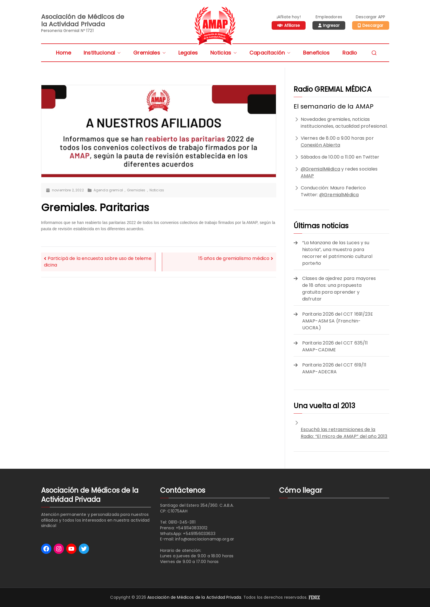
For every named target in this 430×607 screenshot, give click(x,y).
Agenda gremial (108, 190)
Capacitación (269, 52)
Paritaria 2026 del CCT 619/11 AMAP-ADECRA (334, 368)
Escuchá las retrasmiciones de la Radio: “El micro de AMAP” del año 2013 (344, 433)
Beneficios (316, 52)
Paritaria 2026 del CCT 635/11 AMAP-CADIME (335, 346)
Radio (349, 52)
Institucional (102, 52)
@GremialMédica (320, 169)
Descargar (372, 25)
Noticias (223, 52)
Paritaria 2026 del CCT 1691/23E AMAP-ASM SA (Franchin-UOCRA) (337, 321)
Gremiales (149, 52)
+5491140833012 (191, 528)
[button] (118, 52)
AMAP (307, 176)
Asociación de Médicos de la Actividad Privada (194, 597)
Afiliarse (292, 25)
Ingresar (331, 25)
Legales (188, 52)
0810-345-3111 (181, 522)
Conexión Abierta (320, 145)
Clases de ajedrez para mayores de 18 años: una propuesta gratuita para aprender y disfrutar (339, 288)
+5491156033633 (199, 533)
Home (63, 52)
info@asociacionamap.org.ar (204, 539)
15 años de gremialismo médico (234, 258)
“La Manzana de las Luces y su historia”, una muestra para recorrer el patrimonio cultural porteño (337, 253)
